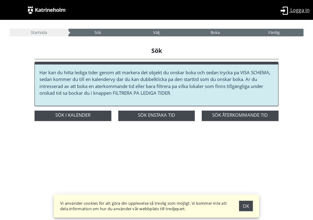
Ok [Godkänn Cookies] (246, 206)
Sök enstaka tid (156, 115)
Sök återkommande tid (240, 115)
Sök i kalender (72, 115)
